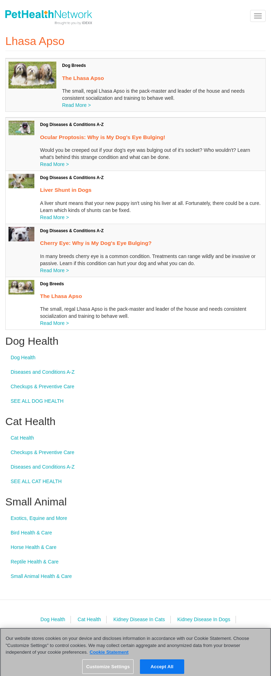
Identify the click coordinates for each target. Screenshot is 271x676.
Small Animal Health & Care (41, 576)
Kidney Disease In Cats (139, 619)
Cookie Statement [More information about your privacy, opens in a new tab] (109, 654)
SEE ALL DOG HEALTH (37, 401)
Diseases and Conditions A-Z (43, 372)
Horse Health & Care (33, 547)
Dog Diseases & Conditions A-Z (72, 124)
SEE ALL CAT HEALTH (36, 481)
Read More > (76, 105)
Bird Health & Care (31, 532)
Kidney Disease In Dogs (203, 619)
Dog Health (23, 357)
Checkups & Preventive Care (42, 386)
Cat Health (22, 438)
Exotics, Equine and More (39, 518)
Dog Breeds (74, 65)
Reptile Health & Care (34, 562)
